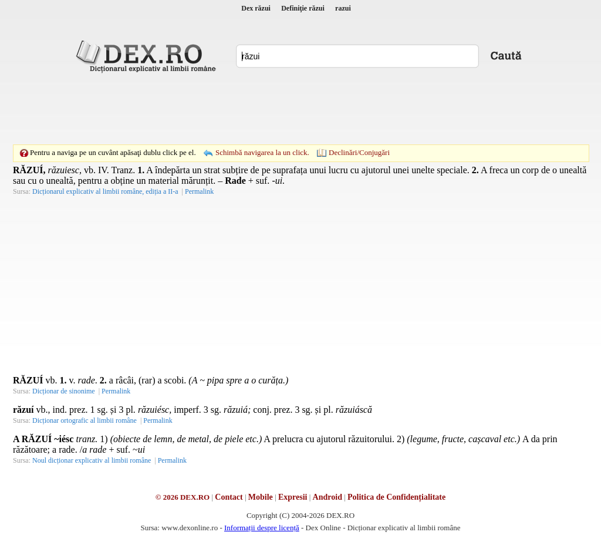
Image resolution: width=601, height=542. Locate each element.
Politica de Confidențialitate (396, 497)
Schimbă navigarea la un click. (262, 152)
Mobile (260, 497)
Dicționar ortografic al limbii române (84, 420)
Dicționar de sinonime (63, 391)
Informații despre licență (261, 527)
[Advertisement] (300, 108)
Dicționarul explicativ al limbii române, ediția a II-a (105, 191)
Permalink (199, 191)
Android (327, 497)
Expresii (293, 497)
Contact (228, 497)
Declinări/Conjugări (359, 152)
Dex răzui (256, 8)
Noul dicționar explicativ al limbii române (91, 460)
